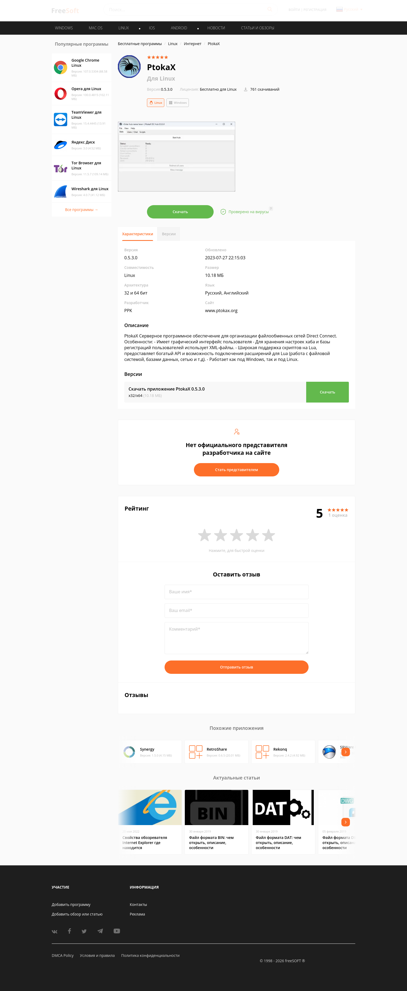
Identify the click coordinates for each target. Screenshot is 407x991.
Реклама (137, 914)
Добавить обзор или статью (77, 914)
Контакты (138, 904)
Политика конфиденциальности (150, 955)
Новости (216, 27)
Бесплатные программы (140, 43)
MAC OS (95, 27)
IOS (152, 27)
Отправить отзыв (236, 667)
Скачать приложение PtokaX (167, 389)
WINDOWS (64, 27)
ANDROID (179, 27)
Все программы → (81, 209)
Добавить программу (71, 904)
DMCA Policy (63, 955)
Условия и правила (97, 955)
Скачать (180, 211)
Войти (294, 9)
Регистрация (315, 9)
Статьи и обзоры (257, 27)
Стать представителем (236, 469)
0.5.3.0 (160, 89)
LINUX (123, 27)
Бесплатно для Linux (218, 89)
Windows (178, 103)
